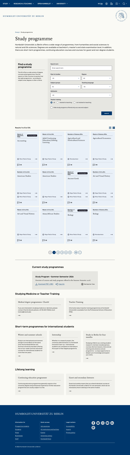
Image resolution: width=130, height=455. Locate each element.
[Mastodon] (93, 427)
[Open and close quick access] (117, 3)
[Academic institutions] (111, 3)
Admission (54, 91)
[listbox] (66, 78)
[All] (95, 78)
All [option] (53, 78)
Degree (84, 74)
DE (99, 3)
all (54, 102)
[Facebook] (93, 423)
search (106, 113)
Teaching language (88, 82)
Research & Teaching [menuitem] (24, 4)
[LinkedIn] (112, 423)
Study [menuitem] (7, 4)
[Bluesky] (98, 423)
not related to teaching (83, 102)
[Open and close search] (125, 3)
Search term (54, 64)
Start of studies (55, 74)
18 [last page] (76, 253)
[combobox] (81, 68)
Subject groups (55, 82)
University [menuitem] (62, 4)
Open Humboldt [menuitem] (45, 4)
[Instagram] (103, 423)
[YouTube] (107, 423)
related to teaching (65, 102)
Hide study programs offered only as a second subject (70, 107)
